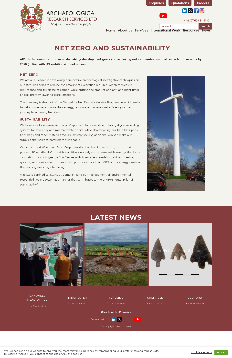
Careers (203, 3)
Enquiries (156, 3)
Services (141, 30)
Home (110, 30)
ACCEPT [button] (221, 352)
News (206, 30)
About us (125, 30)
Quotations (180, 3)
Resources (191, 30)
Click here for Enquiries (116, 312)
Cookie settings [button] (201, 352)
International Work (165, 30)
